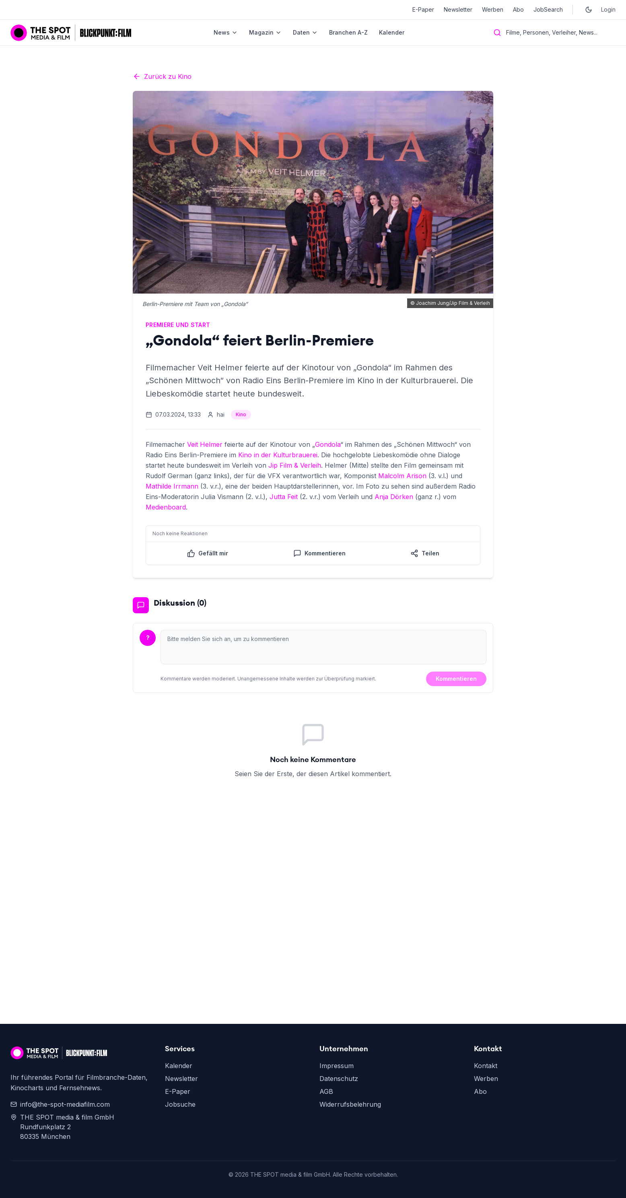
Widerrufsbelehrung (350, 1104)
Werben (492, 9)
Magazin (265, 32)
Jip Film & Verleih (294, 465)
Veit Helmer (204, 444)
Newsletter (458, 9)
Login (608, 9)
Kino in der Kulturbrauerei (277, 455)
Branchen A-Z (348, 32)
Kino (241, 414)
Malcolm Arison (402, 476)
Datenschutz (338, 1079)
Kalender (391, 32)
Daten (305, 32)
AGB (326, 1091)
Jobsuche (180, 1104)
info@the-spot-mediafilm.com (60, 1104)
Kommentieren (456, 678)
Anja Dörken (394, 497)
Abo (518, 9)
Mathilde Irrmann (172, 486)
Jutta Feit (284, 497)
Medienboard (166, 507)
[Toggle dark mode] (589, 10)
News (226, 32)
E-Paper (423, 9)
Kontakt (485, 1066)
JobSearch (548, 9)
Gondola (327, 444)
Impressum (336, 1066)
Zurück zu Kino (162, 76)
